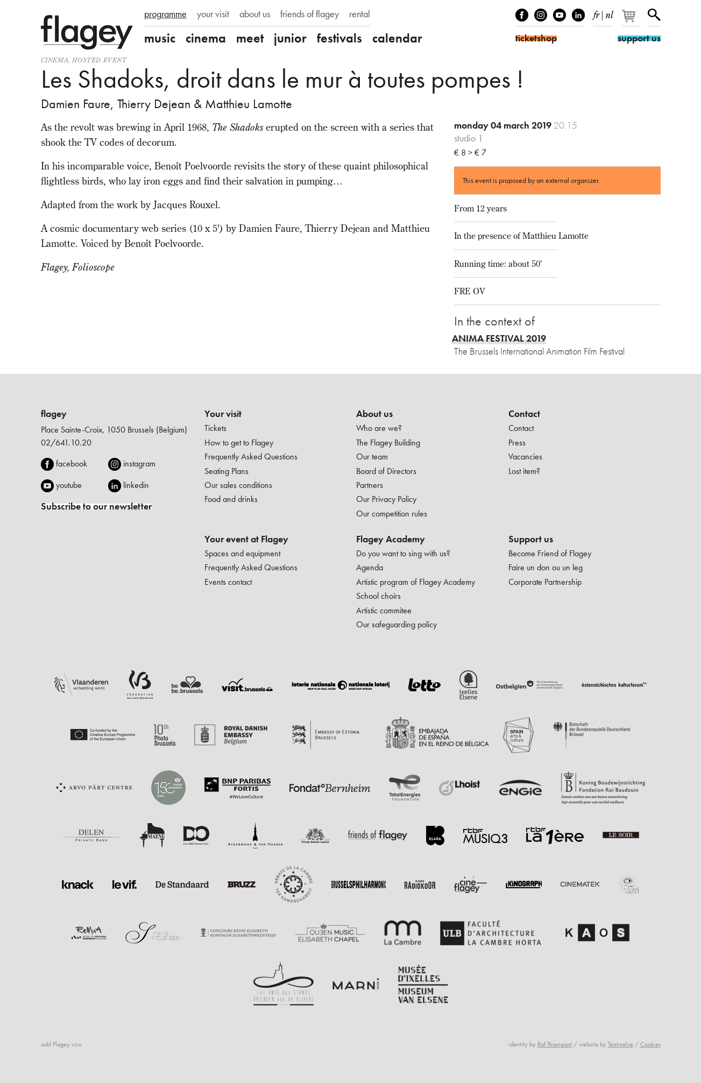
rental (359, 14)
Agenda (369, 567)
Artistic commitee (384, 610)
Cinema (55, 60)
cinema (206, 38)
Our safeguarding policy (396, 624)
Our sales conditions (238, 485)
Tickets (215, 428)
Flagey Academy (390, 539)
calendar (397, 38)
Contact (524, 413)
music (159, 38)
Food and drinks (231, 499)
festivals (339, 38)
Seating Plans (226, 471)
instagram (139, 463)
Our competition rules (391, 513)
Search (654, 15)
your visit (213, 14)
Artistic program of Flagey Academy (415, 581)
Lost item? (524, 471)
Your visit (223, 413)
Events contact (228, 581)
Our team (372, 456)
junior (290, 38)
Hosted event (99, 60)
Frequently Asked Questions (251, 456)
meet (250, 38)
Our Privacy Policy (386, 499)
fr (596, 13)
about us (254, 14)
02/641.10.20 (66, 442)
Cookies (650, 1044)
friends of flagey (309, 14)
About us (374, 413)
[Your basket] (631, 20)
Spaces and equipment (242, 553)
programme (165, 14)
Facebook (521, 15)
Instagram (540, 15)
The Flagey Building (388, 442)
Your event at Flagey (246, 539)
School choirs (378, 595)
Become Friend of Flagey (549, 553)
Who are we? (379, 428)
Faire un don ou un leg (545, 567)
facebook (71, 463)
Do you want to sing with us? (403, 553)
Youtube (559, 15)
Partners (369, 485)
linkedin (136, 485)
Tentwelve (620, 1044)
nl (609, 13)
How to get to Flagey (238, 442)
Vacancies (525, 456)
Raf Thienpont (554, 1044)
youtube (69, 485)
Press (517, 442)
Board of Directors (386, 471)
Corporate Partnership (545, 581)
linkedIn (578, 15)
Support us (530, 539)
